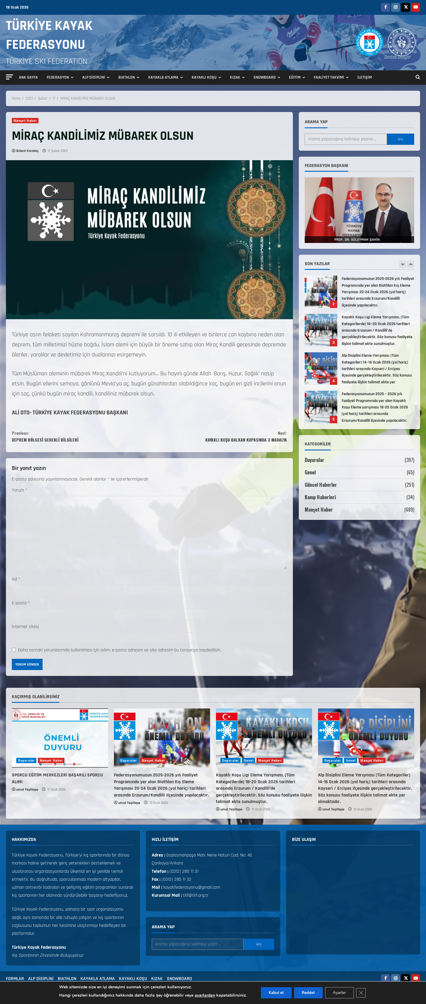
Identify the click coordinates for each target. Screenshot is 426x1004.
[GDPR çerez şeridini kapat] (365, 992)
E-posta (21, 607)
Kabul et (273, 992)
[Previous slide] (402, 264)
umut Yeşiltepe (27, 793)
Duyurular (314, 459)
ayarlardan (200, 995)
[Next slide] (410, 264)
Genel (310, 472)
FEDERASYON (58, 77)
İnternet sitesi (25, 630)
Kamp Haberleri (320, 497)
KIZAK (235, 77)
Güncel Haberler (321, 484)
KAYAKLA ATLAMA (163, 77)
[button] (9, 77)
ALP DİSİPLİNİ (93, 77)
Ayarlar (341, 992)
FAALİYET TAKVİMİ (329, 77)
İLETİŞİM (364, 77)
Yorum (19, 494)
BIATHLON (126, 77)
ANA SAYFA (28, 77)
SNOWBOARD (265, 77)
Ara (400, 139)
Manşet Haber (25, 121)
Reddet (307, 992)
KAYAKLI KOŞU (204, 77)
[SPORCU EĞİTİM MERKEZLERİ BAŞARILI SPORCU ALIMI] (60, 742)
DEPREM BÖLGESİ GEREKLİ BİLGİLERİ (80, 438)
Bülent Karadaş (27, 151)
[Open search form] (418, 77)
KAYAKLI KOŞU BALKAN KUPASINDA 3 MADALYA (218, 438)
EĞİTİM (295, 77)
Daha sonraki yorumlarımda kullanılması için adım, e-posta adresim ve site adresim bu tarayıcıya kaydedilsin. (119, 654)
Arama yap (316, 122)
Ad (16, 583)
